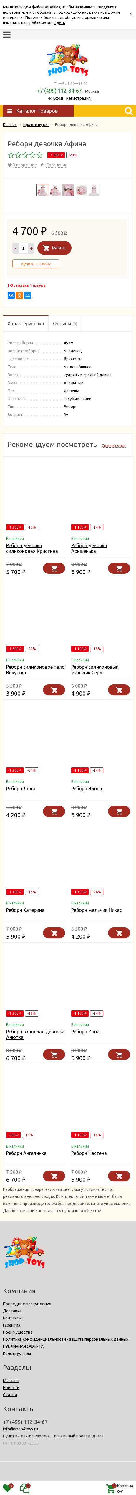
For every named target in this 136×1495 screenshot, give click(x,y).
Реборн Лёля (20, 788)
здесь (59, 23)
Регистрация (78, 98)
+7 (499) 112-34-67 (59, 91)
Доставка (12, 1311)
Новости (11, 1387)
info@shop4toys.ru (20, 1429)
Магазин (11, 1380)
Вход (58, 98)
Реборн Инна (85, 1031)
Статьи (10, 1394)
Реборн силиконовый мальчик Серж (95, 669)
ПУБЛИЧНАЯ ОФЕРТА (23, 1346)
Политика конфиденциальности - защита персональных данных (65, 1339)
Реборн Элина (86, 788)
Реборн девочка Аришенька (89, 548)
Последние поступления (27, 1303)
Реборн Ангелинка (26, 1153)
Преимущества (17, 1332)
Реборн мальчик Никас (96, 910)
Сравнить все (114, 445)
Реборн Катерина (25, 910)
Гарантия (11, 1325)
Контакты (12, 1318)
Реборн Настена (89, 1153)
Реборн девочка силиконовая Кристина (32, 548)
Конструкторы (17, 1353)
